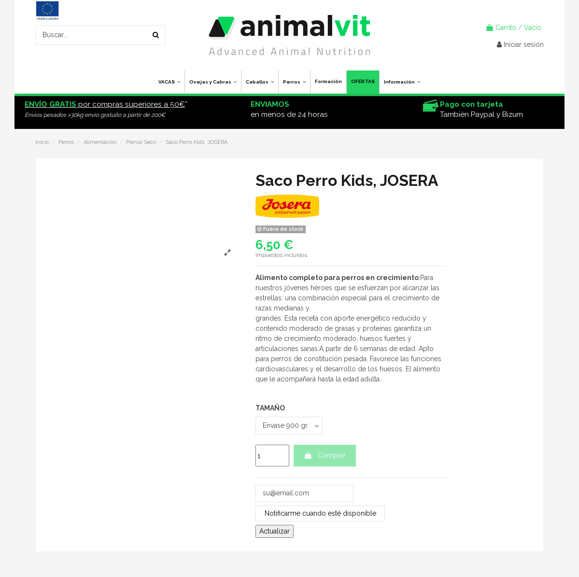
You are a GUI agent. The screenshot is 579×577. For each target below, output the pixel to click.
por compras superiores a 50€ (105, 104)
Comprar (325, 455)
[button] (401, 82)
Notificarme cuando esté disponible (320, 513)
